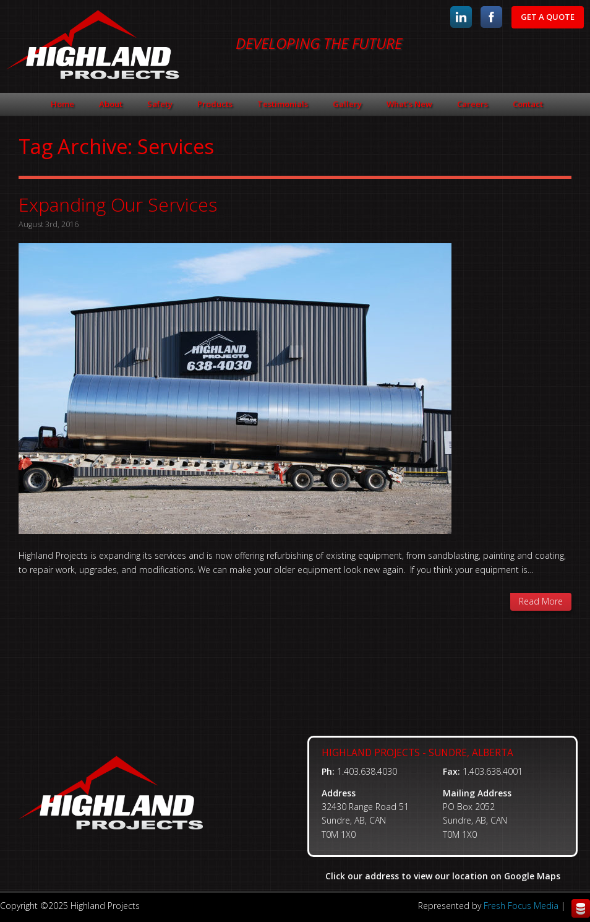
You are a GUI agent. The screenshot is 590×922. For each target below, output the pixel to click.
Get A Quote (548, 16)
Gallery (347, 104)
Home (62, 104)
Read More (541, 601)
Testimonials (282, 104)
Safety (160, 104)
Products (215, 104)
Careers (472, 104)
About (110, 104)
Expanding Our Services (118, 204)
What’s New (409, 104)
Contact (528, 104)
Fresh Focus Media (521, 905)
